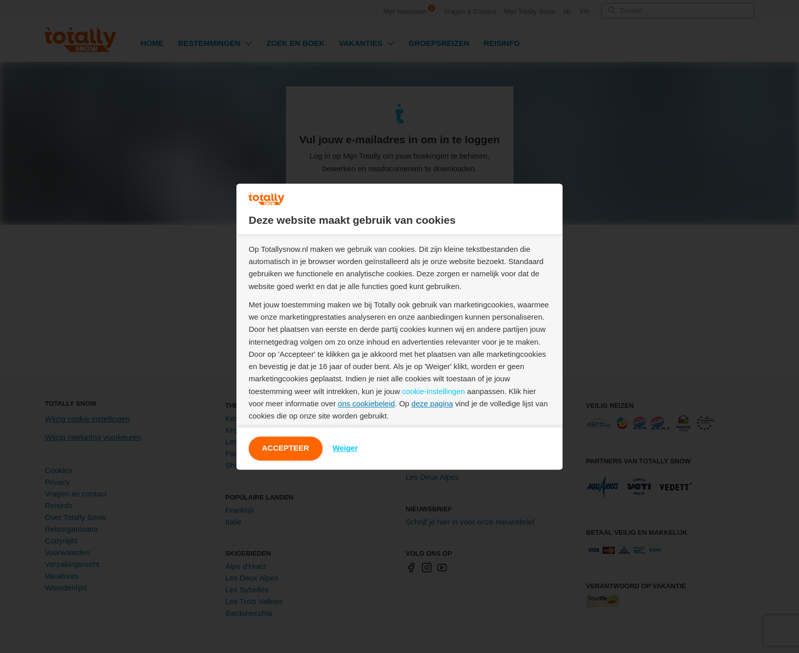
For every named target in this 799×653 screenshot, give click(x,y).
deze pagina (432, 403)
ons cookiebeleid (366, 403)
